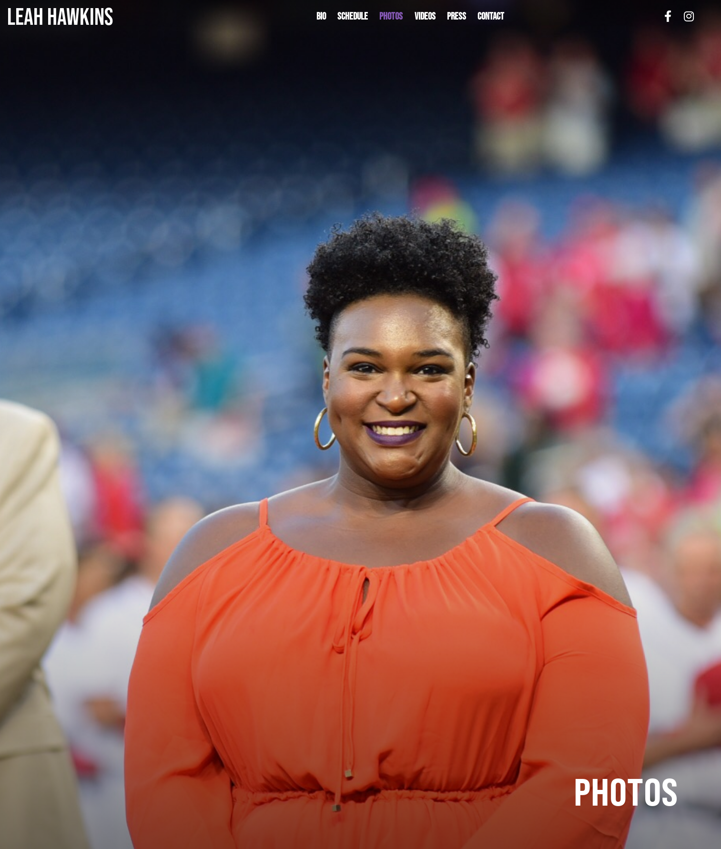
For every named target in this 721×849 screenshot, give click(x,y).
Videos (425, 15)
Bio (321, 15)
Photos (391, 15)
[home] (85, 16)
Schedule (352, 15)
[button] (391, 16)
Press (456, 15)
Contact (490, 15)
